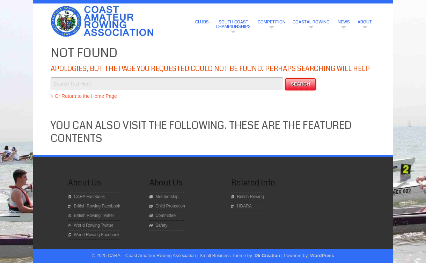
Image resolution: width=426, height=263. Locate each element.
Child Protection (170, 206)
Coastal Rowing (311, 22)
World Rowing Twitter (93, 225)
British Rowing (250, 196)
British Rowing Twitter (94, 215)
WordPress (322, 255)
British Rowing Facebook (97, 206)
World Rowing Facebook (97, 234)
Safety (161, 225)
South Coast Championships (233, 24)
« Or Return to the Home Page (84, 96)
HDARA (244, 206)
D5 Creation (267, 255)
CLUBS (202, 22)
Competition (272, 22)
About (365, 22)
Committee (165, 215)
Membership (166, 196)
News (344, 22)
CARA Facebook (89, 196)
